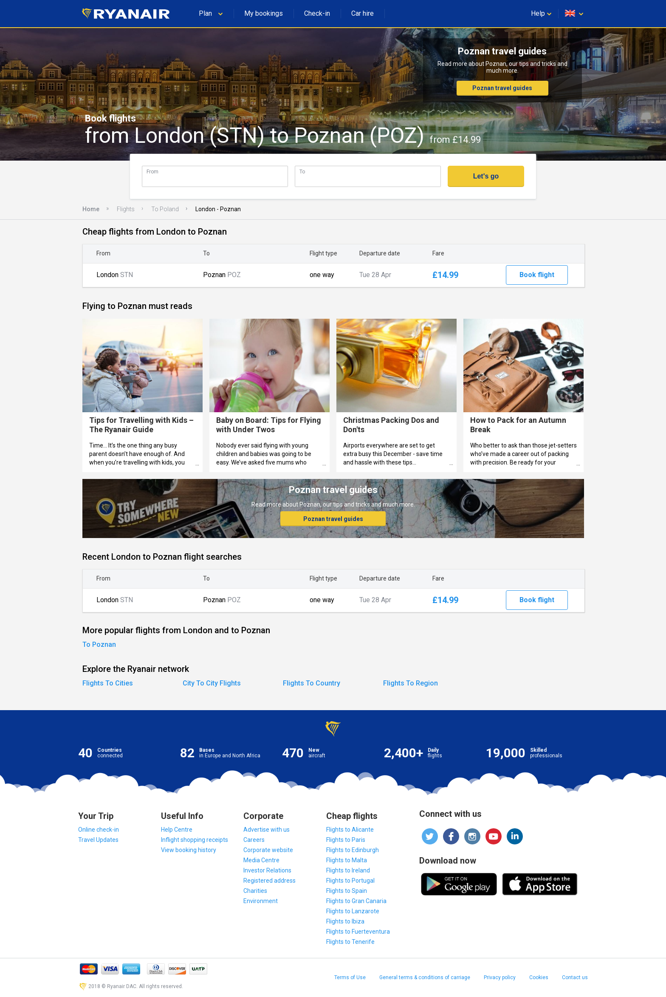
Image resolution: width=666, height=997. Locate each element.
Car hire (362, 13)
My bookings (263, 13)
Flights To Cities (107, 683)
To (302, 171)
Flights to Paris (345, 839)
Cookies (538, 977)
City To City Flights (212, 683)
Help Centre (176, 829)
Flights (126, 209)
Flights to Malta (346, 860)
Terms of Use (350, 977)
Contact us (575, 977)
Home (90, 209)
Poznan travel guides (502, 88)
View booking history (188, 850)
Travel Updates (98, 839)
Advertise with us (266, 829)
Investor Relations (267, 870)
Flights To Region (410, 683)
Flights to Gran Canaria (356, 901)
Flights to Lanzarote (352, 911)
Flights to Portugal (350, 880)
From (152, 171)
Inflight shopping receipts (194, 839)
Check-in (317, 13)
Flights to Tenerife (350, 941)
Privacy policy (500, 977)
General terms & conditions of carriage (424, 977)
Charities (255, 890)
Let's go (486, 176)
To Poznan (99, 644)
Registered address (269, 880)
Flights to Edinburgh (352, 850)
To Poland (165, 209)
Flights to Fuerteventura (358, 931)
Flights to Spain (346, 890)
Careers (254, 839)
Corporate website (268, 850)
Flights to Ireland (348, 870)
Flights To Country (311, 683)
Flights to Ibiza (345, 921)
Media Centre (261, 860)
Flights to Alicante (350, 829)
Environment (260, 901)
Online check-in (98, 829)
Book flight (536, 275)
